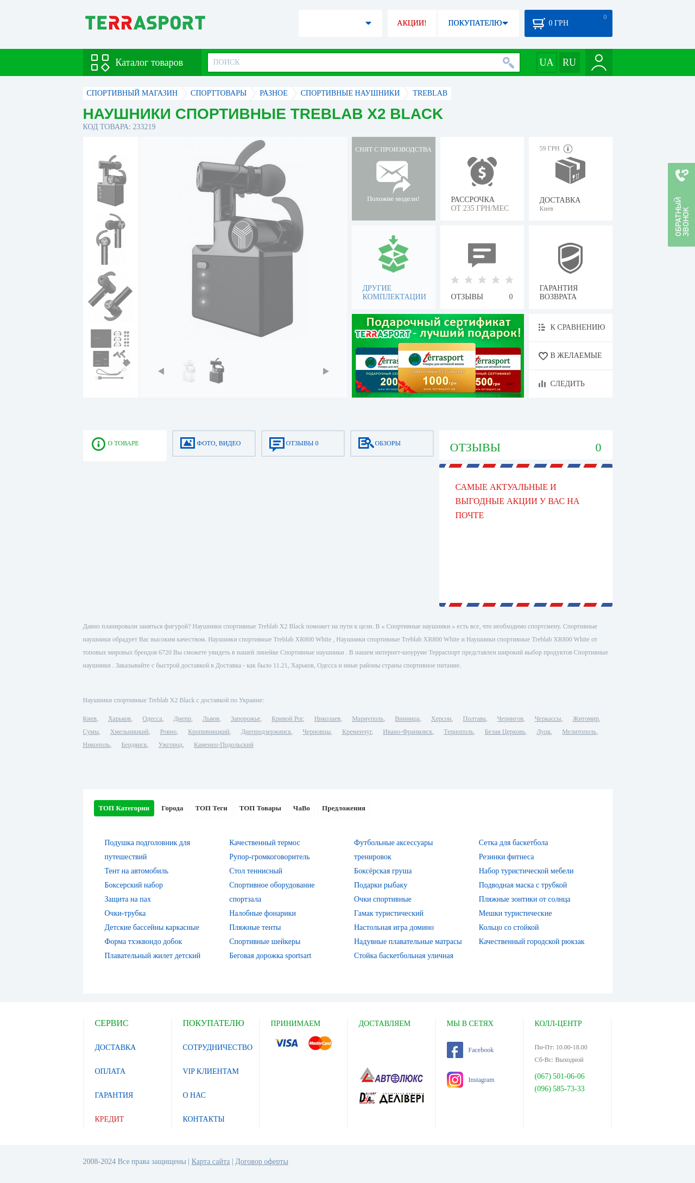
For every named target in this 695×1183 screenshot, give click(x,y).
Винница (407, 718)
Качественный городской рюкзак (532, 941)
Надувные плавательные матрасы (408, 941)
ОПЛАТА (110, 1071)
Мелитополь (579, 731)
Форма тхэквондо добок (143, 941)
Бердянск (134, 744)
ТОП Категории (124, 808)
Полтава (474, 718)
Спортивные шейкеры (264, 941)
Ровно (168, 731)
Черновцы (316, 731)
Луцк (543, 731)
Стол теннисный (255, 871)
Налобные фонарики (262, 913)
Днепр (182, 718)
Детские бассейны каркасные (152, 927)
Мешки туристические (515, 913)
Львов (211, 718)
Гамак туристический (389, 913)
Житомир (586, 718)
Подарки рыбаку (380, 885)
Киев (90, 718)
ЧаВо (301, 808)
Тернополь (458, 731)
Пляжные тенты (255, 927)
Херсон (441, 718)
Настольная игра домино (394, 927)
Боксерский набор (134, 885)
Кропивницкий (208, 731)
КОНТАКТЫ (204, 1119)
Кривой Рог (286, 718)
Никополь (96, 744)
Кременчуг (356, 731)
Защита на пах (128, 899)
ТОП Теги (211, 808)
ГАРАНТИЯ (114, 1095)
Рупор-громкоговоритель (269, 857)
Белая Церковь (505, 731)
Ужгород (170, 744)
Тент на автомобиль (137, 871)
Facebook (470, 1050)
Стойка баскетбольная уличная (403, 956)
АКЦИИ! (411, 23)
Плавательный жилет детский (153, 956)
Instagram (471, 1080)
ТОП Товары (260, 808)
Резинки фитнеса (506, 857)
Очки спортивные (383, 899)
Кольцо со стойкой (509, 927)
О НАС (194, 1095)
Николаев (327, 718)
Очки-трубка (125, 913)
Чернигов (510, 718)
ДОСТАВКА (115, 1047)
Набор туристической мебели (526, 871)
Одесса (152, 718)
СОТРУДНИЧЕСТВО (218, 1047)
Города (172, 808)
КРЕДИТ (109, 1119)
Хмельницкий (129, 731)
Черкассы (548, 718)
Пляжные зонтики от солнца (525, 899)
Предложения (343, 808)
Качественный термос (264, 843)
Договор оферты (261, 1161)
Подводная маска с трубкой (523, 885)
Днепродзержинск (266, 731)
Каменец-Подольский (224, 744)
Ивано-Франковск (407, 731)
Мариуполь (367, 718)
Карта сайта (211, 1161)
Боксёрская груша (383, 871)
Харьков (119, 718)
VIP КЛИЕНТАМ (211, 1071)
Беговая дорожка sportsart (270, 956)
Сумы (91, 731)
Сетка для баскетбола (513, 843)
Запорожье (245, 718)
